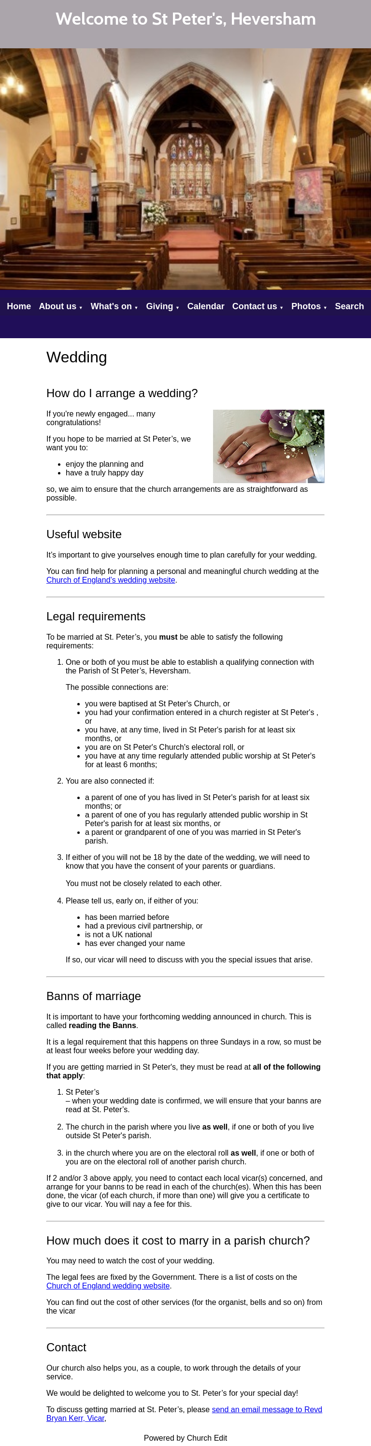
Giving (159, 306)
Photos (306, 306)
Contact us (254, 306)
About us (57, 306)
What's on (111, 306)
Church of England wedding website (108, 1286)
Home (19, 306)
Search (349, 306)
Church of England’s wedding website (110, 580)
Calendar (206, 306)
